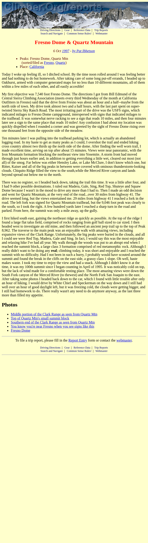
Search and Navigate (51, 33)
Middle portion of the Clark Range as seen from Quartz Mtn (54, 314)
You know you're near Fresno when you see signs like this (52, 326)
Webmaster (101, 33)
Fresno (49, 63)
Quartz (60, 63)
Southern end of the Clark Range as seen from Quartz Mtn (53, 322)
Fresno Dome (20, 330)
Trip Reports (101, 30)
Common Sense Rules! (79, 33)
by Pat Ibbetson (83, 51)
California (36, 67)
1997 (65, 51)
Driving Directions (50, 30)
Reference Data (82, 30)
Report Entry (77, 340)
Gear (67, 30)
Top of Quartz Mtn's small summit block (40, 318)
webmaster (124, 340)
